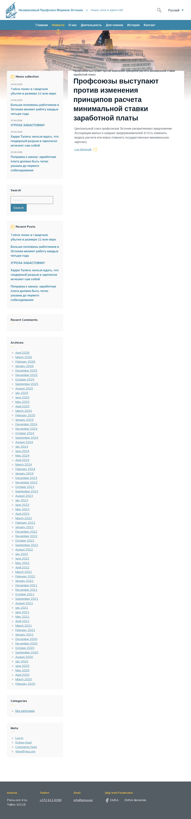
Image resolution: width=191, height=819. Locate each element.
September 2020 (26, 652)
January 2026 (24, 366)
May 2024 (22, 455)
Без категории (25, 711)
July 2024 (21, 446)
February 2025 (25, 415)
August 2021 (24, 603)
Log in (19, 738)
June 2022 (22, 558)
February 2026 (25, 361)
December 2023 (26, 478)
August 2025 (24, 388)
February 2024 (25, 469)
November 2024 (26, 428)
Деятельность (91, 25)
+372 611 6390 (51, 800)
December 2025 (26, 370)
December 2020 (26, 639)
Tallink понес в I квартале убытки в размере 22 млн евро (33, 91)
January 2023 (24, 527)
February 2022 (25, 576)
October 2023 (24, 487)
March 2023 (23, 518)
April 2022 (22, 567)
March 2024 (23, 464)
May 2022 (22, 563)
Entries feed (23, 742)
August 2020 (24, 657)
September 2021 (26, 599)
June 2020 (22, 666)
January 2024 (24, 473)
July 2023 (21, 500)
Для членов (114, 25)
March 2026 (23, 357)
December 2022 (26, 531)
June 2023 (22, 505)
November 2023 (26, 482)
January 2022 (24, 581)
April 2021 (22, 621)
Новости (58, 25)
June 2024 (22, 451)
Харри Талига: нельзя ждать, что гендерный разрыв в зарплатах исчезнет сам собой (35, 141)
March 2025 (23, 411)
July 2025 (21, 393)
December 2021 (26, 585)
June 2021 (22, 612)
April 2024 (22, 460)
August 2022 (24, 549)
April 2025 (22, 406)
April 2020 (22, 675)
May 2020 (22, 670)
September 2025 (26, 384)
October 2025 (24, 379)
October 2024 (24, 433)
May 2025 (22, 402)
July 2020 (21, 661)
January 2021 (24, 634)
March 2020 (23, 679)
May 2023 (22, 509)
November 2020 (26, 643)
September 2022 (26, 545)
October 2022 (24, 540)
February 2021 (25, 630)
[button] (175, 10)
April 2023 (22, 513)
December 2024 (26, 424)
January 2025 (24, 420)
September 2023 (26, 491)
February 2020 (25, 684)
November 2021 (26, 590)
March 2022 (23, 572)
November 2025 (26, 375)
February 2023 (25, 522)
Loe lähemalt (83, 149)
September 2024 (26, 437)
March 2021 (23, 625)
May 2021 (22, 616)
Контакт (149, 25)
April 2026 (22, 352)
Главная (42, 25)
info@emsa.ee (83, 800)
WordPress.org (25, 751)
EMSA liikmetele (132, 800)
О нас (73, 25)
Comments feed (26, 747)
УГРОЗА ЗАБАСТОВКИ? (28, 125)
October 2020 (24, 648)
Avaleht (78, 67)
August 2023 (24, 496)
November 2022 (26, 536)
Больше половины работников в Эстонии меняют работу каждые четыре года (35, 109)
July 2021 (21, 607)
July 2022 (21, 554)
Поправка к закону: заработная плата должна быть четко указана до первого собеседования (33, 163)
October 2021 (24, 594)
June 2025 (22, 397)
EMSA (112, 800)
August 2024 (24, 442)
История (133, 25)
